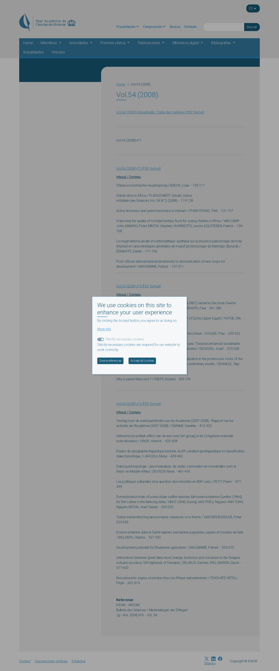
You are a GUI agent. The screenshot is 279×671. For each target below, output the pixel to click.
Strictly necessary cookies (125, 339)
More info (104, 329)
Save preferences (110, 361)
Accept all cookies (142, 361)
